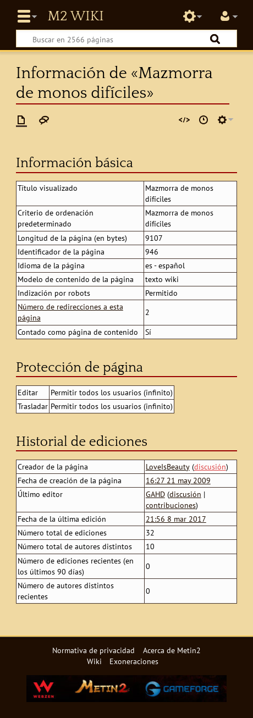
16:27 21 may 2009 (178, 480)
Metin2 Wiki (75, 16)
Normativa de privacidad (93, 650)
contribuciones (171, 505)
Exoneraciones (133, 661)
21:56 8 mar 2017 (176, 518)
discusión (210, 466)
